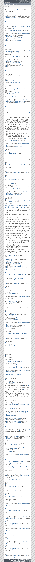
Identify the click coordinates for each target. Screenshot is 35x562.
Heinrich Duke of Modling (13, 301)
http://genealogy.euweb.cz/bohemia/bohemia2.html (23, 454)
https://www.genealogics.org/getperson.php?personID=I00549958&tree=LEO (14, 269)
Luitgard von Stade (23, 206)
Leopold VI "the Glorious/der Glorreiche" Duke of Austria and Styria (18, 356)
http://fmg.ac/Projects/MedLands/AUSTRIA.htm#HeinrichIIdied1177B (13, 324)
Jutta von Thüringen (12, 382)
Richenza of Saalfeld (12, 496)
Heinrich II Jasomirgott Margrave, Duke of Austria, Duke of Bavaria (17, 333)
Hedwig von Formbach (13, 96)
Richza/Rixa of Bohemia (12, 302)
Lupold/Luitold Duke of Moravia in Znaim (18, 26)
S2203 (6, 16)
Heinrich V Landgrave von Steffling (14, 319)
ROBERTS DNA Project (14, 4)
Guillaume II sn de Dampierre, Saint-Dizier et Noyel (17, 461)
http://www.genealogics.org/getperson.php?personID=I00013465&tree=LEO (13, 374)
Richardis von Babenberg (20, 332)
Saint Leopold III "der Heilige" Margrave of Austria (17, 164)
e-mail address (25, 15)
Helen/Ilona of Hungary (12, 486)
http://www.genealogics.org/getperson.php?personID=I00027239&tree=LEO (13, 194)
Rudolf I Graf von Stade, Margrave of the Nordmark (11, 207)
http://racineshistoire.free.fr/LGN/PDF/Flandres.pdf (11, 476)
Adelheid (11, 93)
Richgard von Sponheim (22, 207)
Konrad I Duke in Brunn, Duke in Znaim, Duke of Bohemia (17, 47)
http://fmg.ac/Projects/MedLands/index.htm (15, 62)
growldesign (24, 561)
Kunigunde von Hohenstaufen (13, 444)
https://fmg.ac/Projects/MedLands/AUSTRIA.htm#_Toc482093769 (12, 505)
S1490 (6, 35)
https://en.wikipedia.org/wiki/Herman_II (10, 259)
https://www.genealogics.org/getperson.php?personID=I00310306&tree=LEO (14, 195)
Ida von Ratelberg (12, 10)
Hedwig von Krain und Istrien (10, 183)
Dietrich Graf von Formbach (17, 92)
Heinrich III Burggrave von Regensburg (18, 278)
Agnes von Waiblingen (12, 153)
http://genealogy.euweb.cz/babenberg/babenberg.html (23, 33)
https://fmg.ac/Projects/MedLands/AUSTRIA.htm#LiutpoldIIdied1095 (13, 17)
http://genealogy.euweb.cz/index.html (16, 15)
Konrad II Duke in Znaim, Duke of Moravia (16, 30)
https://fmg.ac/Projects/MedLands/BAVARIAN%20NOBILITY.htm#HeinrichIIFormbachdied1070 (15, 101)
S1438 (6, 15)
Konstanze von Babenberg (13, 403)
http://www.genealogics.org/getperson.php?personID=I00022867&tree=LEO (13, 414)
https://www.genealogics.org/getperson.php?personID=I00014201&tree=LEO (14, 480)
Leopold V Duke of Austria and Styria (14, 485)
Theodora (11, 345)
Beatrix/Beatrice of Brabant (10, 466)
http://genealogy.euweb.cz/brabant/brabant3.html (24, 475)
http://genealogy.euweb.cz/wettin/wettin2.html (23, 420)
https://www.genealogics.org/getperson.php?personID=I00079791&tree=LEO (14, 37)
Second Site (17, 561)
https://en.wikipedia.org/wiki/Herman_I (10, 260)
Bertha (21, 290)
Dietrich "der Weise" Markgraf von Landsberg (16, 367)
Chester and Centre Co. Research (7, 4)
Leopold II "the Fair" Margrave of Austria (14, 9)
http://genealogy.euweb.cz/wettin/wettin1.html (10, 371)
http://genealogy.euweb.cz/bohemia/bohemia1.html (11, 34)
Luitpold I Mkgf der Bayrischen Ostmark (14, 510)
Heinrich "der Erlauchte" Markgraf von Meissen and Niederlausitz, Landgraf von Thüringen (17, 361)
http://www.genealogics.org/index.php (17, 40)
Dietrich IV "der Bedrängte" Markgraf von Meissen (16, 430)
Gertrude (12, 314)
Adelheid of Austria (18, 112)
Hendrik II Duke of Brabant (21, 466)
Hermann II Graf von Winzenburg (14, 188)
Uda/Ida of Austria (21, 50)
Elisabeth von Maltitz (12, 408)
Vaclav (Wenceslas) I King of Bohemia (14, 443)
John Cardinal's (14, 561)
